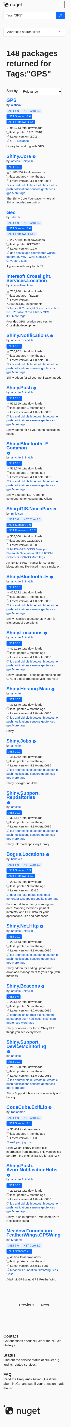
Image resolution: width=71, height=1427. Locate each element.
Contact (11, 1336)
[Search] (60, 15)
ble (27, 185)
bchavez (16, 859)
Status (10, 1355)
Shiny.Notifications (28, 335)
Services (41, 308)
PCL (9, 312)
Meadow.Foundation (23, 1270)
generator (13, 898)
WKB (32, 256)
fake (24, 894)
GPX (10, 260)
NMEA (14, 549)
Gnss (10, 1274)
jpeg (18, 1142)
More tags (18, 193)
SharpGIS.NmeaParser (32, 509)
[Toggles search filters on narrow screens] (60, 32)
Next (45, 1305)
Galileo (11, 557)
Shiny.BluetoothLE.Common (28, 446)
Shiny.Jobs (19, 741)
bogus (32, 894)
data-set (15, 894)
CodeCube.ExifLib (27, 1107)
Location (53, 308)
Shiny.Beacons (23, 986)
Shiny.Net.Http (23, 926)
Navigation (27, 553)
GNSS (30, 549)
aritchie (16, 161)
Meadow (16, 1239)
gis (33, 898)
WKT (24, 256)
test (22, 898)
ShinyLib (27, 161)
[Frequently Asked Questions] (8, 1374)
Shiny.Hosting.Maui (28, 689)
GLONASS (23, 557)
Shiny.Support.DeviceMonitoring (26, 1044)
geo (12, 252)
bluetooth (36, 185)
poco (40, 894)
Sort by (12, 91)
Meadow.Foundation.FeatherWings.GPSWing (34, 1233)
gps (9, 193)
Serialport (42, 549)
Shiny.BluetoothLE (28, 576)
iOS (9, 316)
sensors (35, 189)
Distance (23, 140)
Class (28, 312)
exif (12, 1142)
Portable (18, 312)
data (47, 894)
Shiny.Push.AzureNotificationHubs (32, 1168)
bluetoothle (50, 185)
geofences (48, 189)
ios (12, 185)
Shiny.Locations (25, 633)
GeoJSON (43, 256)
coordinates (38, 252)
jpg (24, 1142)
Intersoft (15, 308)
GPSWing (44, 1270)
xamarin (15, 1014)
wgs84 (51, 252)
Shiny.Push (19, 387)
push (10, 189)
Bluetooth (13, 553)
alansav (16, 105)
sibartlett (16, 217)
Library (37, 312)
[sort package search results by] (41, 91)
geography (14, 256)
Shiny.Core (19, 156)
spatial (20, 252)
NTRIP (39, 553)
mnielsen (17, 513)
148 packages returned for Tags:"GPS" (32, 63)
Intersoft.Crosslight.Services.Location (29, 278)
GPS (12, 100)
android (20, 185)
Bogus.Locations (26, 854)
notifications (21, 189)
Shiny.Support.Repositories (23, 795)
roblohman (18, 1112)
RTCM (48, 553)
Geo (11, 212)
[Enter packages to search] (30, 15)
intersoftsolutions (22, 285)
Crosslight (28, 308)
